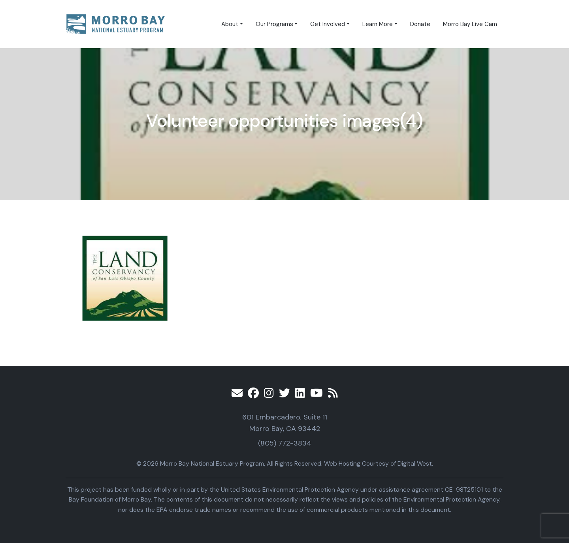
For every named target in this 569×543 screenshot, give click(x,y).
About (229, 24)
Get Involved (327, 24)
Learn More (377, 24)
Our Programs (274, 24)
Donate (420, 24)
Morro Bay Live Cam (470, 24)
